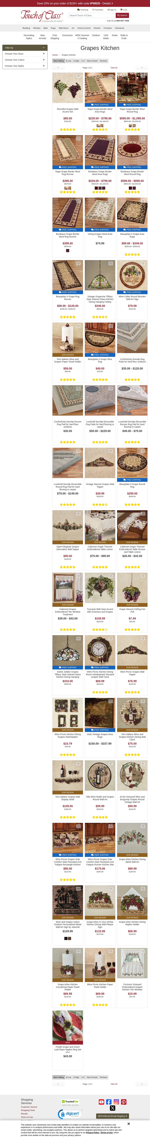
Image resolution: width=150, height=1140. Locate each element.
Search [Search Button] (122, 15)
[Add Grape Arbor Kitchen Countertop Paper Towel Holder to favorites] (78, 951)
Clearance (119, 28)
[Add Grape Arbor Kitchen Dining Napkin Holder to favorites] (143, 889)
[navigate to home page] (42, 14)
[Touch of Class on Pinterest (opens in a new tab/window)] (123, 1102)
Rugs (53, 28)
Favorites (97, 10)
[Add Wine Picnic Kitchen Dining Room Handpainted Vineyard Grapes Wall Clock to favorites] (110, 639)
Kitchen (97, 28)
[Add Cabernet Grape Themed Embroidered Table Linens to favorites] (110, 514)
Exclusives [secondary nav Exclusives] (67, 35)
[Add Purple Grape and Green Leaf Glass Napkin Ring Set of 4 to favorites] (78, 1014)
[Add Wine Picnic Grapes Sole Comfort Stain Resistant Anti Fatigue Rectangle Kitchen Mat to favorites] (78, 826)
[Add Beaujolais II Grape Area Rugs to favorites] (143, 201)
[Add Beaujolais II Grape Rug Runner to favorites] (78, 263)
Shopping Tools (28, 1110)
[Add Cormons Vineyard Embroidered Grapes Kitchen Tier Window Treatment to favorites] (143, 951)
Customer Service (29, 1107)
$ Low (68, 61)
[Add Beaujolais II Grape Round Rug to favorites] (143, 451)
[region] (75, 1130)
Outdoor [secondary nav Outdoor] (96, 35)
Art (73, 28)
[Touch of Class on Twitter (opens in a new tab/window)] (112, 1108)
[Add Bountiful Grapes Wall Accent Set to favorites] (78, 76)
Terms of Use (106, 1132)
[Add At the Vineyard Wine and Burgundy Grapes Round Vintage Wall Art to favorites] (143, 764)
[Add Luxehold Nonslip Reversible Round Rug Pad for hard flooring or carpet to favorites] (78, 451)
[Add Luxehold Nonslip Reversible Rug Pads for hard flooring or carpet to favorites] (110, 389)
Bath (46, 28)
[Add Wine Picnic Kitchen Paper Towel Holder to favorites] (110, 951)
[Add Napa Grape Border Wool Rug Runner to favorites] (78, 138)
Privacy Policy (92, 1132)
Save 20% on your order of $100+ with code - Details (75, 3)
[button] (70, 1115)
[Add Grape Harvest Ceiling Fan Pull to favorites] (143, 576)
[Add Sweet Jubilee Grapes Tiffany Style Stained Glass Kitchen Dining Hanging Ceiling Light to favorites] (78, 639)
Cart (123, 10)
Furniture (108, 28)
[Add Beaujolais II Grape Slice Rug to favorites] (110, 326)
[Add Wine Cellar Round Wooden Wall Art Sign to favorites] (143, 263)
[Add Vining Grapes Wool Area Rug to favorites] (110, 201)
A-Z (83, 61)
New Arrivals (92, 61)
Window (36, 28)
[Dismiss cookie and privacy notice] (128, 1124)
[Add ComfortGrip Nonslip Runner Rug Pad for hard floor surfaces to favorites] (78, 389)
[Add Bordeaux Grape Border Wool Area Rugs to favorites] (110, 138)
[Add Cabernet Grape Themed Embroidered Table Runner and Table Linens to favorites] (143, 514)
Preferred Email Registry (112, 1116)
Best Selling (59, 61)
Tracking (82, 10)
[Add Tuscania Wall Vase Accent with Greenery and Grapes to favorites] (110, 576)
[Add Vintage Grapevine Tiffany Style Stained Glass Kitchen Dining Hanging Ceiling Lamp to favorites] (110, 263)
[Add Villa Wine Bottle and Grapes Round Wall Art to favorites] (110, 764)
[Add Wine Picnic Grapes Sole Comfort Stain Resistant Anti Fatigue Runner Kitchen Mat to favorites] (110, 826)
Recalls (24, 1114)
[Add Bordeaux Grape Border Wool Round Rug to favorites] (143, 138)
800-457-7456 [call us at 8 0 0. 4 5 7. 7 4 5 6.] (122, 21)
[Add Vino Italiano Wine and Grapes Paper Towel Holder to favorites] (78, 326)
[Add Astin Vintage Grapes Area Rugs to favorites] (110, 701)
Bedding (26, 28)
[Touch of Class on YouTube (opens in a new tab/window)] (101, 1102)
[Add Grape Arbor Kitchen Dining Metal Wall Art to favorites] (143, 826)
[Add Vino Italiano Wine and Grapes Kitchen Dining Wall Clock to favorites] (143, 701)
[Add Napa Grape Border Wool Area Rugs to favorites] (110, 76)
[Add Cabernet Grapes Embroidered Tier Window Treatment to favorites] (78, 576)
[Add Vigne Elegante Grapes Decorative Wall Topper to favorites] (78, 514)
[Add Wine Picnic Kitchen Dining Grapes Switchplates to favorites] (78, 701)
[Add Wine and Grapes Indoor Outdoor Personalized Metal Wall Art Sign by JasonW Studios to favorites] (78, 889)
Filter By (9, 48)
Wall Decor (64, 28)
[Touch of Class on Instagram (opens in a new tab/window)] (116, 1102)
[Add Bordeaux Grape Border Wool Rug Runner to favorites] (78, 201)
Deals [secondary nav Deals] (115, 35)
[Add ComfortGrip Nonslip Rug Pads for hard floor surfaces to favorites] (143, 326)
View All (114, 68)
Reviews (103, 61)
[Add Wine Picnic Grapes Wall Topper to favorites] (143, 639)
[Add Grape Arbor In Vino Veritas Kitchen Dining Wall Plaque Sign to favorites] (110, 889)
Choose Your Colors (14, 60)
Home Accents (84, 28)
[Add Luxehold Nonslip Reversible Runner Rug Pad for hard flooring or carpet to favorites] (143, 389)
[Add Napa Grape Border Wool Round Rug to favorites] (143, 76)
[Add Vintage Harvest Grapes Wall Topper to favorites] (110, 451)
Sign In (111, 10)
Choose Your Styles (14, 66)
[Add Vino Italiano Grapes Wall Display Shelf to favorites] (78, 764)
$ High (76, 61)
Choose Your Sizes (14, 53)
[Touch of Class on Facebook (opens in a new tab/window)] (108, 1102)
